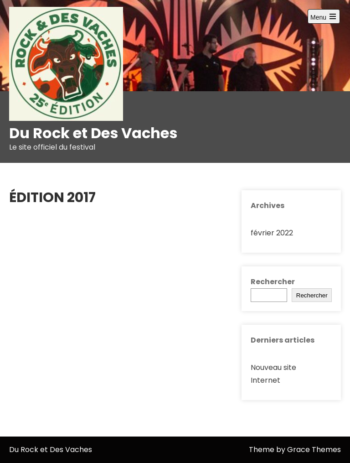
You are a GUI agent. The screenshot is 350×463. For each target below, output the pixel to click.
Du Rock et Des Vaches (93, 133)
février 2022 (272, 233)
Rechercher (273, 281)
